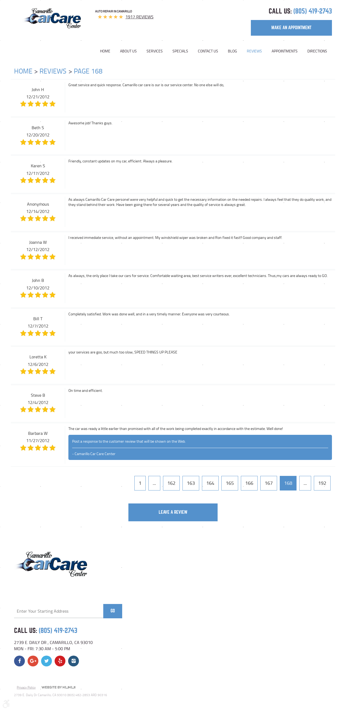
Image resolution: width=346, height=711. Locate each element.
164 (210, 483)
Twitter (46, 661)
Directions (317, 51)
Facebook (19, 661)
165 (230, 483)
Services (155, 51)
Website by (58, 687)
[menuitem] (107, 51)
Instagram (73, 661)
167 (269, 483)
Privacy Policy (26, 687)
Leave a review (173, 512)
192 (322, 483)
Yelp (60, 661)
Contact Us (208, 51)
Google (33, 661)
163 (191, 483)
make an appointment (291, 27)
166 (249, 483)
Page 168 (88, 71)
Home (105, 51)
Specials (180, 51)
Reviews (254, 51)
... (154, 483)
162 (171, 483)
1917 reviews (139, 17)
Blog (232, 51)
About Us (128, 51)
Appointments (285, 51)
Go (113, 611)
